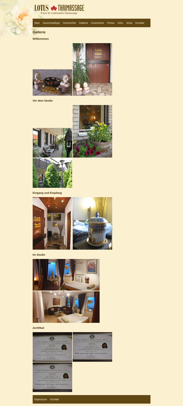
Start (37, 22)
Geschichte (69, 22)
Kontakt (139, 22)
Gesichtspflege (51, 22)
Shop (129, 22)
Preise (110, 22)
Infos (120, 22)
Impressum (40, 399)
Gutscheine (97, 22)
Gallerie (83, 22)
